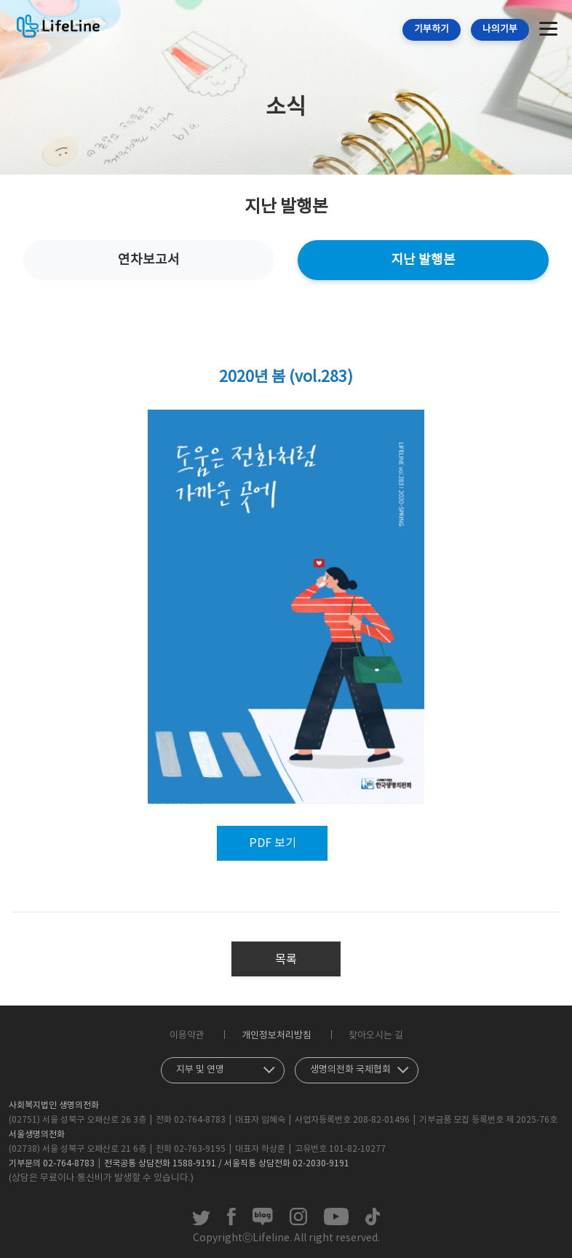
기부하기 (431, 29)
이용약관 (187, 1035)
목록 (286, 959)
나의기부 (499, 29)
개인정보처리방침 (276, 1035)
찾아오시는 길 (376, 1035)
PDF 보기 (272, 843)
